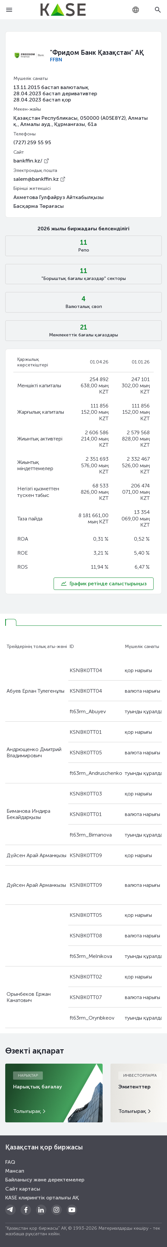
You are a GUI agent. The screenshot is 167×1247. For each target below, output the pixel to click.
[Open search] (157, 9)
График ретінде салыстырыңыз (103, 583)
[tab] (10, 622)
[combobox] (135, 9)
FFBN (56, 59)
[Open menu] (9, 9)
